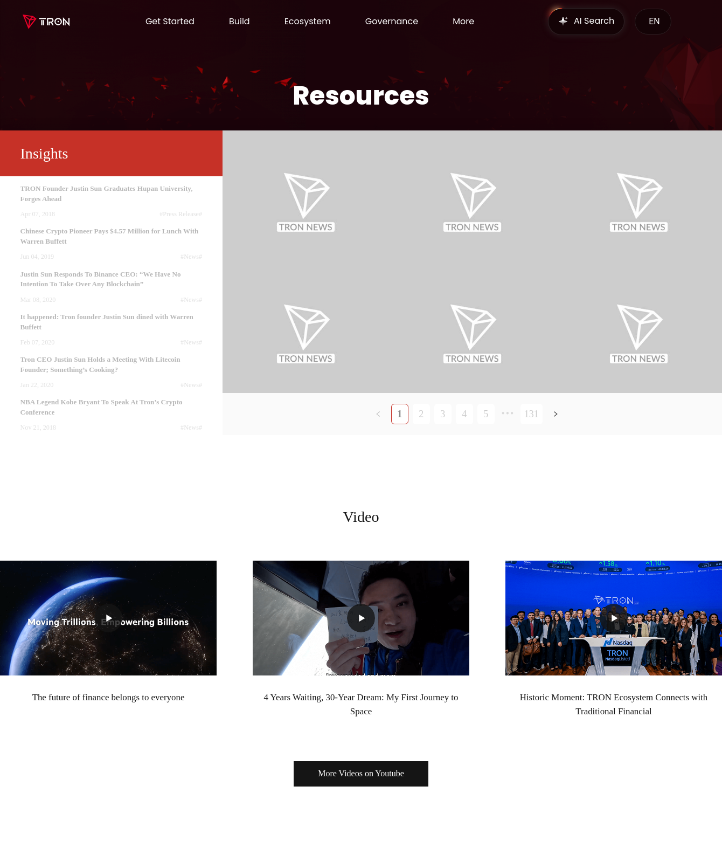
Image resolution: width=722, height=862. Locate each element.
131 (531, 414)
